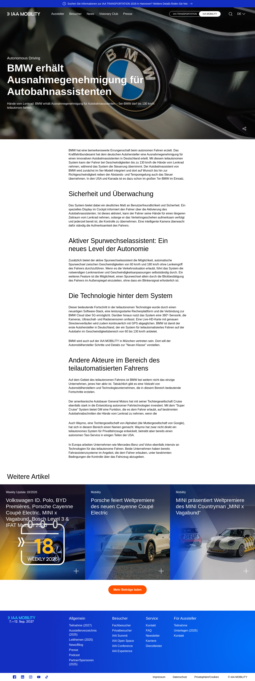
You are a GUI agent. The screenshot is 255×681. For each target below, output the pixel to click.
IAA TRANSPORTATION (185, 14)
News (90, 13)
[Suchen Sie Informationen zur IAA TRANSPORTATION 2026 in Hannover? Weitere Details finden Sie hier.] (127, 3)
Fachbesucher (121, 625)
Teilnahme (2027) (80, 625)
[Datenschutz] (180, 677)
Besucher (75, 13)
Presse (127, 13)
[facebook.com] (14, 677)
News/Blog (76, 644)
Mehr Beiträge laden (127, 589)
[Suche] (230, 14)
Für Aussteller (185, 618)
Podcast (74, 655)
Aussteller (57, 13)
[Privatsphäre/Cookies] (206, 677)
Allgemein (77, 618)
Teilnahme (180, 625)
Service (152, 618)
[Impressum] (159, 677)
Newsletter (153, 635)
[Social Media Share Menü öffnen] (244, 128)
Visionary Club (108, 13)
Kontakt (151, 625)
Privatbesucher (122, 630)
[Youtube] (38, 677)
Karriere (151, 640)
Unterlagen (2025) (186, 630)
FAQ (149, 630)
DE (241, 14)
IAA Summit (120, 635)
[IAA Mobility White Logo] (23, 14)
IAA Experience (122, 651)
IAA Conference (122, 645)
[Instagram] (30, 677)
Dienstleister (154, 645)
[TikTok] (46, 677)
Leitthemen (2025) (81, 639)
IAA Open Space (123, 640)
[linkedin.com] (22, 677)
